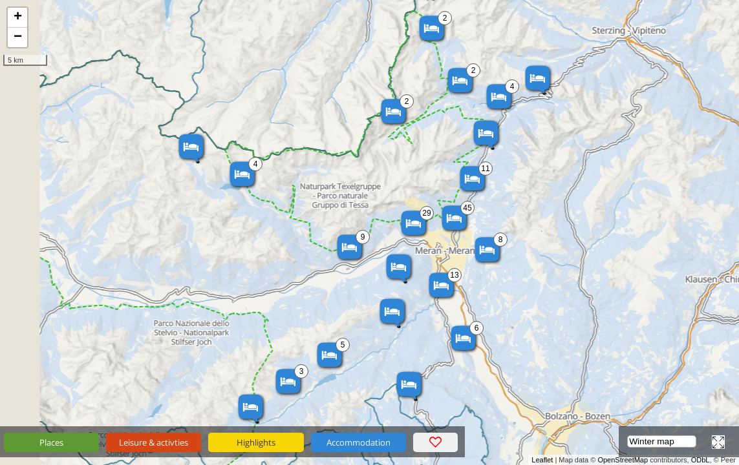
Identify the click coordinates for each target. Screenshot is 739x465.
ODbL (700, 460)
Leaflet (542, 460)
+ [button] (18, 17)
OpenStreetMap (622, 460)
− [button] (18, 37)
